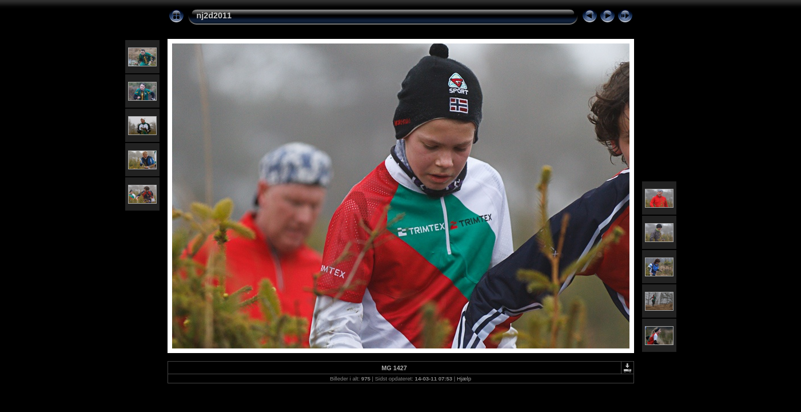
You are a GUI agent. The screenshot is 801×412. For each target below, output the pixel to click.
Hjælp (464, 378)
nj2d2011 (214, 15)
